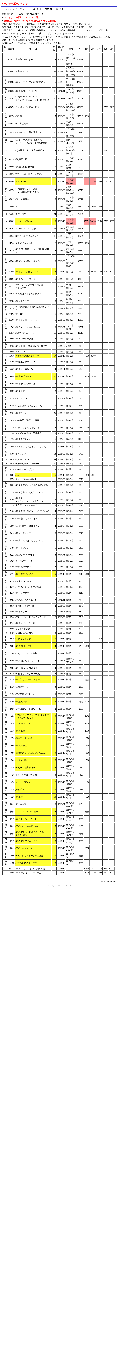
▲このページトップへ (105, 881)
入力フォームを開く (52, 43)
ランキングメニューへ (17, 9)
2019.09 (60, 9)
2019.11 (37, 9)
